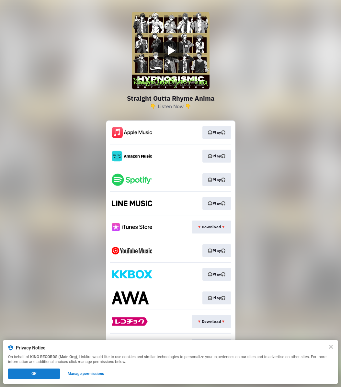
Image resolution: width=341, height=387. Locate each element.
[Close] (331, 347)
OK (34, 373)
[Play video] (170, 50)
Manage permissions (86, 373)
